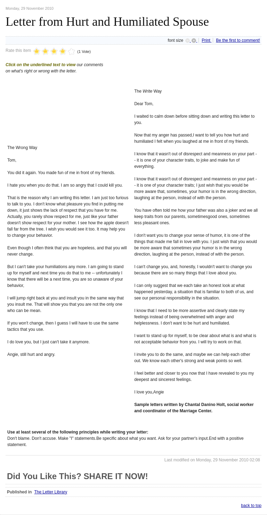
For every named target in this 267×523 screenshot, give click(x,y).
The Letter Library (50, 492)
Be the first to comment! (238, 40)
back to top (251, 505)
